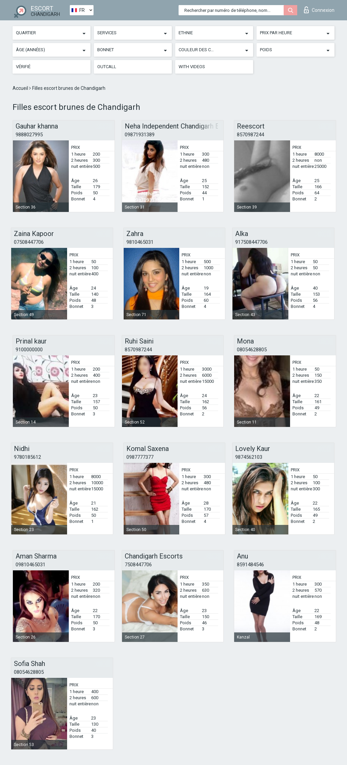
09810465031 (30, 565)
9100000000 (29, 350)
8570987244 (250, 135)
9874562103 (248, 457)
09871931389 (140, 135)
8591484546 (250, 565)
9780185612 (27, 457)
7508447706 (138, 565)
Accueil (21, 88)
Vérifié (23, 66)
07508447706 (29, 242)
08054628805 (252, 350)
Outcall (106, 66)
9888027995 (29, 135)
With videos (192, 66)
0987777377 (140, 457)
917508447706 (251, 242)
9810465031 (140, 242)
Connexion (319, 10)
